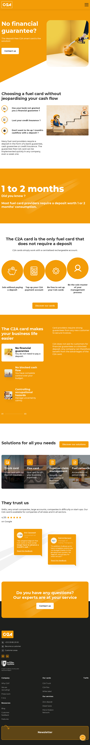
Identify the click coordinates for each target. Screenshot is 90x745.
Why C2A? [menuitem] (5, 683)
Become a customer (13, 646)
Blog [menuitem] (3, 708)
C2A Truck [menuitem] (46, 683)
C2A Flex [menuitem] (45, 687)
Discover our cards (45, 306)
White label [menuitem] (47, 691)
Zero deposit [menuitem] (47, 702)
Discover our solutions (74, 444)
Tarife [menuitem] (86, 678)
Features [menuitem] (5, 719)
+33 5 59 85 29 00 (12, 642)
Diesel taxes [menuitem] (47, 706)
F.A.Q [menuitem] (3, 698)
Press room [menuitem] (5, 694)
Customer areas (11, 650)
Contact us (10, 51)
